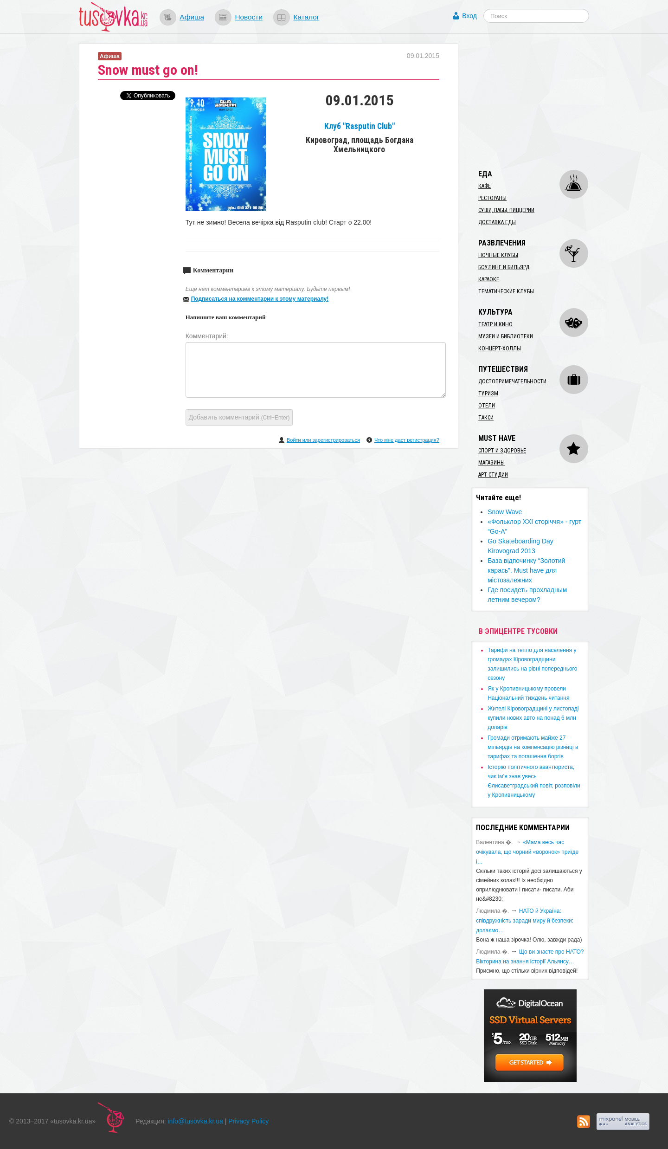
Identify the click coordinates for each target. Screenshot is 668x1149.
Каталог (306, 17)
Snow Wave (505, 512)
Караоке (488, 279)
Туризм (488, 393)
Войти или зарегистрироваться (323, 440)
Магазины (491, 462)
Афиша (192, 17)
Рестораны (492, 198)
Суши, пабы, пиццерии (506, 210)
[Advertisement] (540, 101)
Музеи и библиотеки (505, 336)
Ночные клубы (498, 255)
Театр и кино (495, 324)
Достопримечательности (512, 381)
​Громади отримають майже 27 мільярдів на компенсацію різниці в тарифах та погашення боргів (533, 747)
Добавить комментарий (239, 417)
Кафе (484, 186)
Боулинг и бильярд (503, 267)
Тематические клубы (506, 291)
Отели (486, 405)
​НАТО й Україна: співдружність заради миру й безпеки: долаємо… (524, 921)
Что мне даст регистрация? (406, 440)
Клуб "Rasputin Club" (359, 126)
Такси (486, 417)
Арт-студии (493, 474)
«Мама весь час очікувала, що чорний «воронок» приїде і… (527, 852)
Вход (469, 15)
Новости (249, 17)
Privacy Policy (248, 1121)
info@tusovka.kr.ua (195, 1121)
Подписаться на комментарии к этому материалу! (260, 299)
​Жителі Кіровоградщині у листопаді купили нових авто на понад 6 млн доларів (533, 717)
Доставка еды (497, 222)
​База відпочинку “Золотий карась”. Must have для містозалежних (526, 570)
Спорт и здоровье (502, 450)
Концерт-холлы (499, 348)
